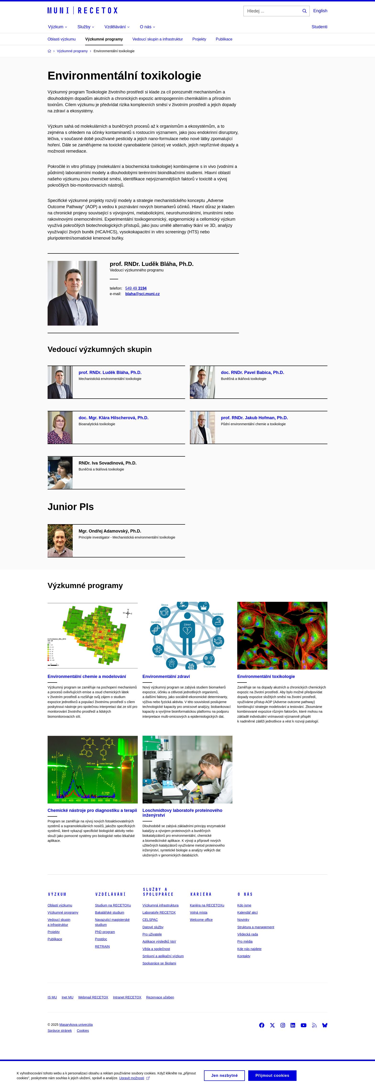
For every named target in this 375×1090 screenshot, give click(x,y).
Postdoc (101, 939)
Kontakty (243, 956)
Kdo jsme (244, 905)
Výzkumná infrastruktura (161, 905)
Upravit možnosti (134, 1080)
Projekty (199, 39)
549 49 (136, 288)
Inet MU (67, 997)
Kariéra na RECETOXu (207, 905)
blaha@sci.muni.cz (142, 294)
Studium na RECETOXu (113, 905)
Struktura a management (255, 927)
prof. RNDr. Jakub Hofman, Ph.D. (254, 417)
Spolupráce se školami (159, 963)
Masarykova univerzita (76, 1025)
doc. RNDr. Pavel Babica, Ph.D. (252, 372)
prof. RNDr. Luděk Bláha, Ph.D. (110, 372)
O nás (245, 894)
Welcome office (201, 920)
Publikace (224, 39)
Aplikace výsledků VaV (159, 941)
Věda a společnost (156, 949)
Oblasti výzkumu (62, 39)
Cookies (83, 1031)
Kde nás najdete (249, 949)
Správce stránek (60, 1031)
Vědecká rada (247, 934)
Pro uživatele (152, 934)
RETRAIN (102, 946)
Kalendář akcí (247, 912)
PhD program (105, 932)
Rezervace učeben (160, 997)
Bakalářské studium (109, 912)
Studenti (319, 26)
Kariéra (201, 894)
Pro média (245, 941)
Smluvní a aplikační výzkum (163, 956)
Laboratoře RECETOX (159, 912)
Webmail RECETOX (93, 997)
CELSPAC (150, 920)
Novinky (243, 920)
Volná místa (198, 912)
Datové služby (153, 927)
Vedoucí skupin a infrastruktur (157, 39)
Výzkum (57, 894)
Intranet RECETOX (127, 997)
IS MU (52, 997)
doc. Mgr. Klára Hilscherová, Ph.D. (114, 417)
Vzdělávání (110, 894)
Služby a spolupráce (158, 892)
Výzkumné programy (104, 39)
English (320, 10)
